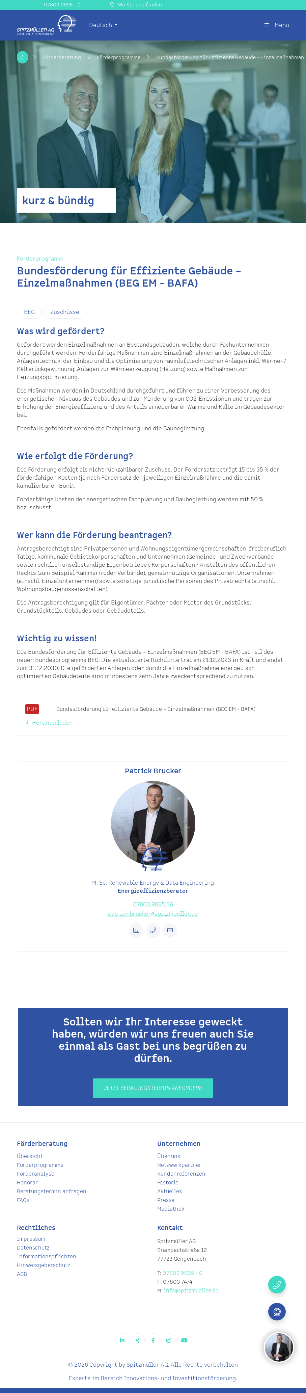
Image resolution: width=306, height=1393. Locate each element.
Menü (277, 25)
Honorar (27, 1182)
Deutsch (101, 25)
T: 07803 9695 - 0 (59, 5)
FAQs (23, 1200)
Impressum (31, 1239)
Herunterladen (49, 723)
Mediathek (171, 1209)
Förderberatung (62, 57)
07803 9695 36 (153, 904)
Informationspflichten (46, 1256)
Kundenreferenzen (181, 1174)
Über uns (168, 1156)
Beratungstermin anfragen (51, 1191)
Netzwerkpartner (179, 1165)
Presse (165, 1200)
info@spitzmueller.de (191, 1290)
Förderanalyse (35, 1174)
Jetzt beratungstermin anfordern (153, 1088)
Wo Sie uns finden (136, 5)
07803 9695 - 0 (183, 1273)
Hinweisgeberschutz (43, 1265)
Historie (167, 1182)
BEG (29, 312)
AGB (22, 1274)
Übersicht (30, 1156)
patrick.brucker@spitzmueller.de (153, 914)
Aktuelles (169, 1191)
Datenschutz (33, 1248)
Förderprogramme (119, 57)
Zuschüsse (64, 312)
